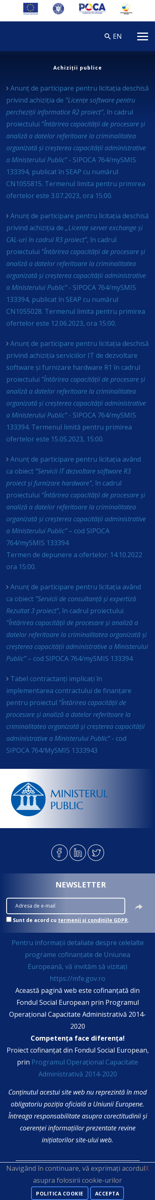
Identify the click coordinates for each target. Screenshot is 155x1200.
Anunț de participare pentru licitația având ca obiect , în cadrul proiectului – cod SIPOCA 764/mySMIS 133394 (77, 622)
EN (117, 36)
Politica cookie (59, 1193)
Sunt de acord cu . (71, 920)
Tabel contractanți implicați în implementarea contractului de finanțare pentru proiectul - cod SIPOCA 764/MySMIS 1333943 (75, 714)
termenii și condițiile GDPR (93, 920)
